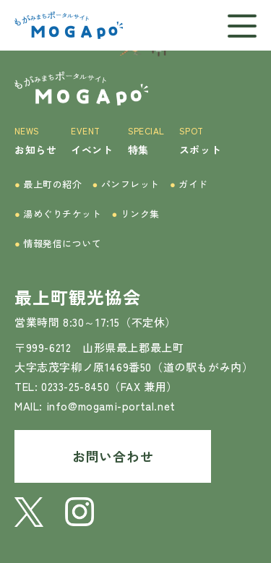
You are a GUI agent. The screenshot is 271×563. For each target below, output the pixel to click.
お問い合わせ (112, 456)
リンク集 (136, 213)
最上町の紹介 (48, 184)
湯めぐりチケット (58, 213)
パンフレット (126, 184)
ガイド (189, 184)
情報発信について (58, 243)
